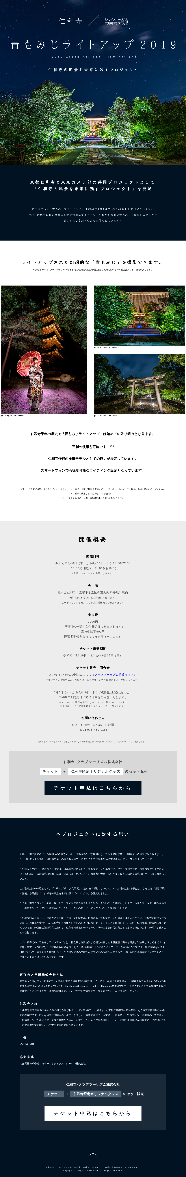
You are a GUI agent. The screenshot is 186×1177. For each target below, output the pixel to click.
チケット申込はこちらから (93, 787)
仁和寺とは (29, 1003)
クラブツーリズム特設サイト (114, 674)
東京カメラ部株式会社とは (42, 974)
